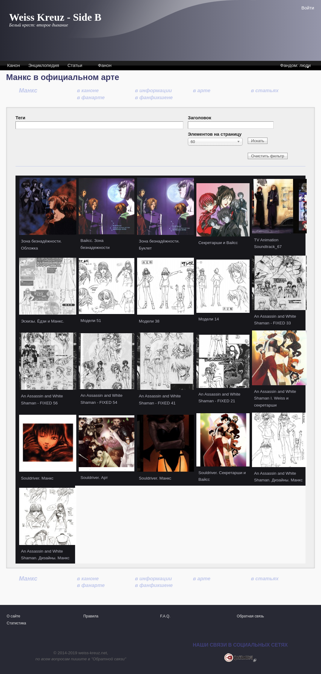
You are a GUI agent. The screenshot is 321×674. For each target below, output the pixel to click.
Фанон (105, 65)
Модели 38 (149, 321)
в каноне (87, 90)
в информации (153, 90)
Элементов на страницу (215, 134)
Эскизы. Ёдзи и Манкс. (42, 321)
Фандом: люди (295, 66)
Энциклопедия (43, 65)
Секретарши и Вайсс (218, 242)
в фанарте (91, 97)
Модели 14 (208, 319)
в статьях (265, 90)
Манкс (28, 90)
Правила (90, 616)
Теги (20, 117)
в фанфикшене (154, 97)
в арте (201, 90)
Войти (308, 7)
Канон (13, 65)
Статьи (74, 65)
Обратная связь (250, 616)
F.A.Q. (165, 616)
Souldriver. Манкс (37, 478)
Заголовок (199, 117)
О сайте (13, 616)
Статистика (16, 623)
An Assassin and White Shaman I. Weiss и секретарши (275, 398)
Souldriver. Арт (94, 477)
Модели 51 (91, 320)
